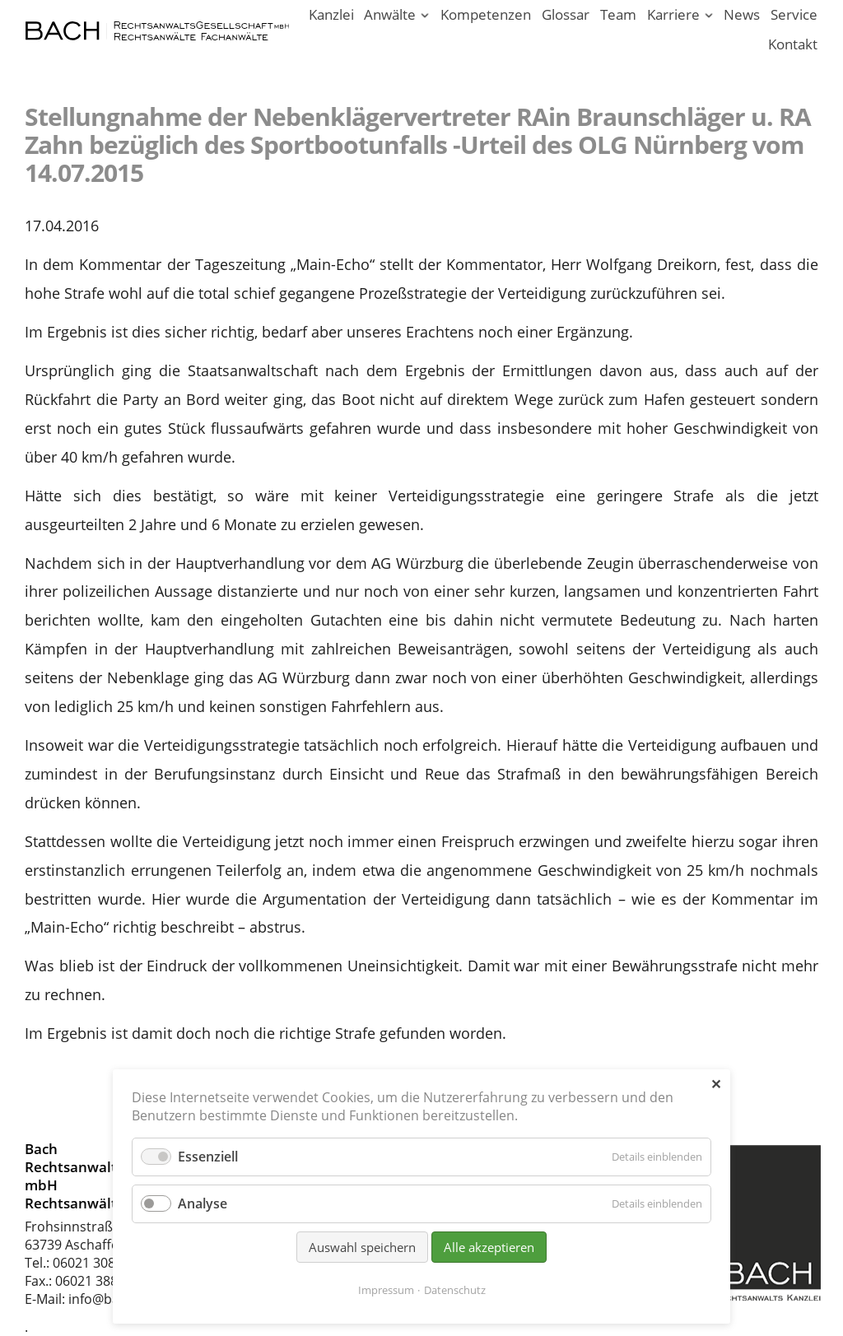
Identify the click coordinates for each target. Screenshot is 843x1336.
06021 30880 (91, 1263)
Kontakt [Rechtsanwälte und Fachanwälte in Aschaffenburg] (792, 44)
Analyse (202, 1203)
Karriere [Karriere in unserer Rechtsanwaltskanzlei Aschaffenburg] (673, 14)
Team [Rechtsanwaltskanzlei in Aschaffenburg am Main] (618, 14)
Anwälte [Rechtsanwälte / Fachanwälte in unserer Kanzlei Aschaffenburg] (390, 14)
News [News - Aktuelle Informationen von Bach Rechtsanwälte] (742, 14)
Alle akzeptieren (489, 1247)
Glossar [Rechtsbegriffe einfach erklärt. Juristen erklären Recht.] (565, 14)
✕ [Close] (715, 1084)
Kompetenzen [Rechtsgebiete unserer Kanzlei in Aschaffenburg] (485, 14)
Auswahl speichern (362, 1247)
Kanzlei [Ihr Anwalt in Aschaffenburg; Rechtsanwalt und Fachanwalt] (331, 14)
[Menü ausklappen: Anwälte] (425, 16)
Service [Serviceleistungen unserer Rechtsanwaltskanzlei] (794, 14)
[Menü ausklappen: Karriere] (708, 16)
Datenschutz (455, 1289)
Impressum (386, 1289)
